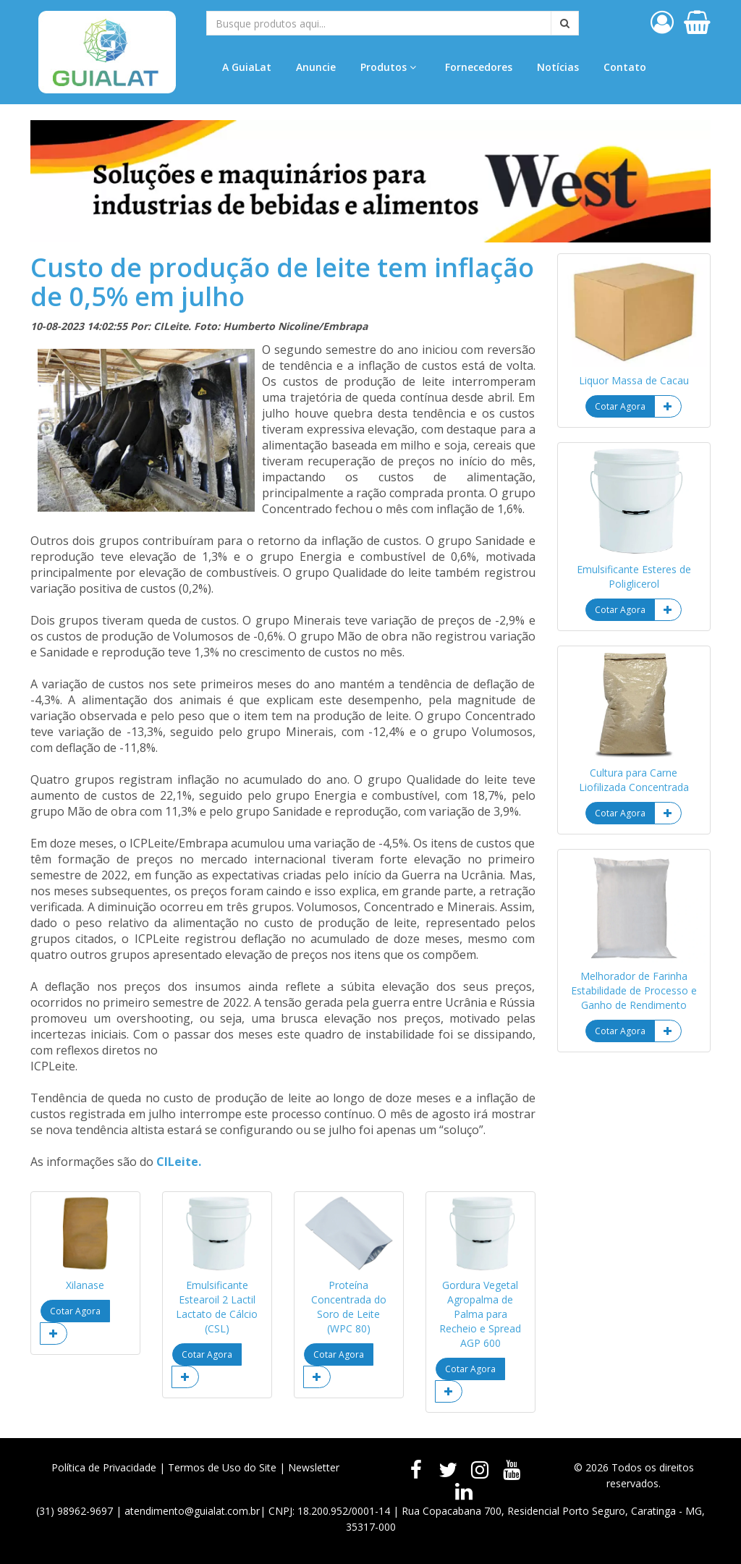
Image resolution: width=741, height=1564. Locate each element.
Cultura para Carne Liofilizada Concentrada (634, 780)
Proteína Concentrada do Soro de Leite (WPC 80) (348, 1306)
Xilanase (85, 1285)
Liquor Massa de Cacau (634, 380)
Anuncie (316, 67)
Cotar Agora (75, 1311)
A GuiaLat (246, 67)
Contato (625, 67)
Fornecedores (478, 67)
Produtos (388, 67)
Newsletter (313, 1467)
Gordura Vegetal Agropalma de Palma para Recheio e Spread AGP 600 (480, 1314)
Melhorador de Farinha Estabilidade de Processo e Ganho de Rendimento (634, 990)
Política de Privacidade (103, 1467)
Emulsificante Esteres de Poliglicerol (634, 576)
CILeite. (178, 1162)
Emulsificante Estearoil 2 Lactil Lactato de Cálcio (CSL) (217, 1306)
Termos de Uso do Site (222, 1467)
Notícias (558, 67)
